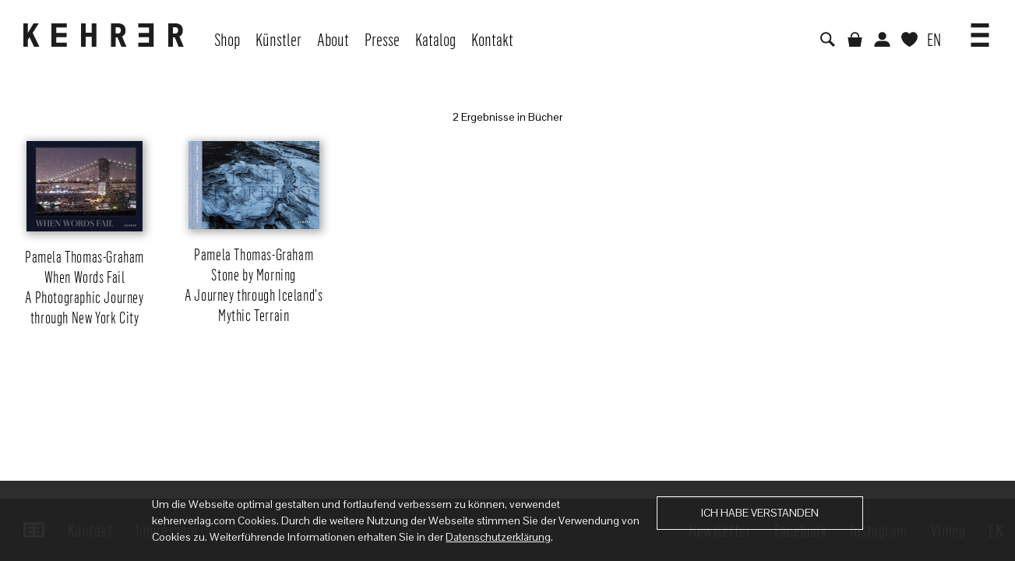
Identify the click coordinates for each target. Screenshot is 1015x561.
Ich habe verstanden (760, 513)
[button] (980, 29)
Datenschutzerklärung (498, 537)
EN (934, 39)
